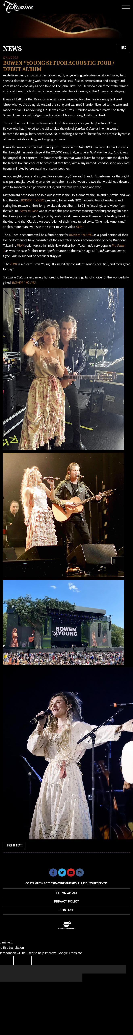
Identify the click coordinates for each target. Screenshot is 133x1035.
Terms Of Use (66, 893)
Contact (66, 910)
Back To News (14, 845)
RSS (123, 48)
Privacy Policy (66, 901)
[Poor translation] (23, 960)
